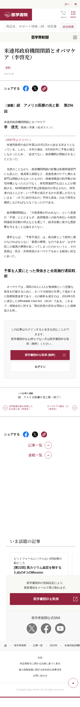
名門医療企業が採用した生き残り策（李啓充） (21, 407)
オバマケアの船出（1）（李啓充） (58, 407)
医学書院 (16, 15)
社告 (40, 657)
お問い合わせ (40, 675)
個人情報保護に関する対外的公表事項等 (40, 669)
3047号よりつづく (18, 139)
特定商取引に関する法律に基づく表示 (40, 663)
